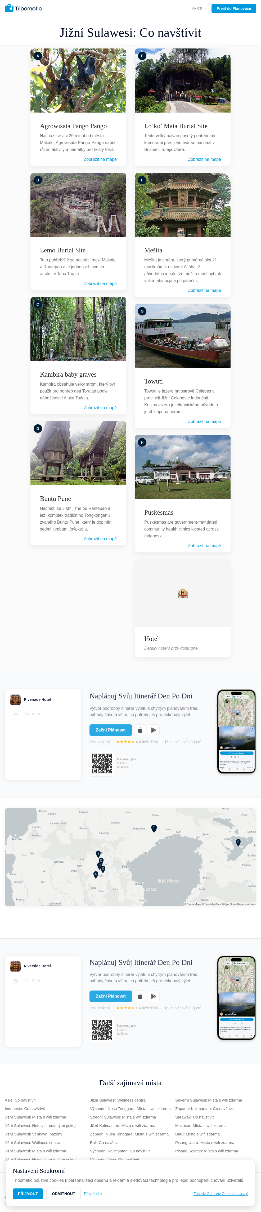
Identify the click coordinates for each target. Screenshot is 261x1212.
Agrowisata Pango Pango (73, 126)
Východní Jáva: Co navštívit (114, 1159)
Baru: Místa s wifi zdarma (197, 1134)
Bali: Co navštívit (105, 1142)
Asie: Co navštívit (20, 1100)
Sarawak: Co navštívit (194, 1117)
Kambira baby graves (68, 374)
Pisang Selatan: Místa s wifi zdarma (206, 1151)
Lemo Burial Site (63, 250)
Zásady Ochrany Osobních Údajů (221, 1194)
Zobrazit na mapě (100, 159)
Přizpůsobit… (95, 1194)
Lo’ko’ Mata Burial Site (176, 126)
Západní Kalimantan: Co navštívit (204, 1108)
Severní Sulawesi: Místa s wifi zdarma (208, 1100)
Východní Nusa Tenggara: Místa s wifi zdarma (130, 1108)
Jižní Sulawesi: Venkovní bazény (33, 1134)
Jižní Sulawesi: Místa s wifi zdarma (35, 1117)
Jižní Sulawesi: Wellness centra (32, 1142)
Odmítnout (63, 1194)
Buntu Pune (55, 498)
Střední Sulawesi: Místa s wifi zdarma (123, 1117)
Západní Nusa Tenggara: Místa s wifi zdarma (129, 1134)
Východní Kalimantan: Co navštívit (120, 1151)
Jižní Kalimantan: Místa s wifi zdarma (122, 1125)
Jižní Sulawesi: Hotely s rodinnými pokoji (40, 1125)
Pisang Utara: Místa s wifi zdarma (204, 1142)
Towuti (153, 381)
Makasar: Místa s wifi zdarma (201, 1125)
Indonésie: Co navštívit (25, 1108)
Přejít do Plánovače (234, 8)
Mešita (153, 250)
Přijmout (28, 1194)
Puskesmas (158, 512)
